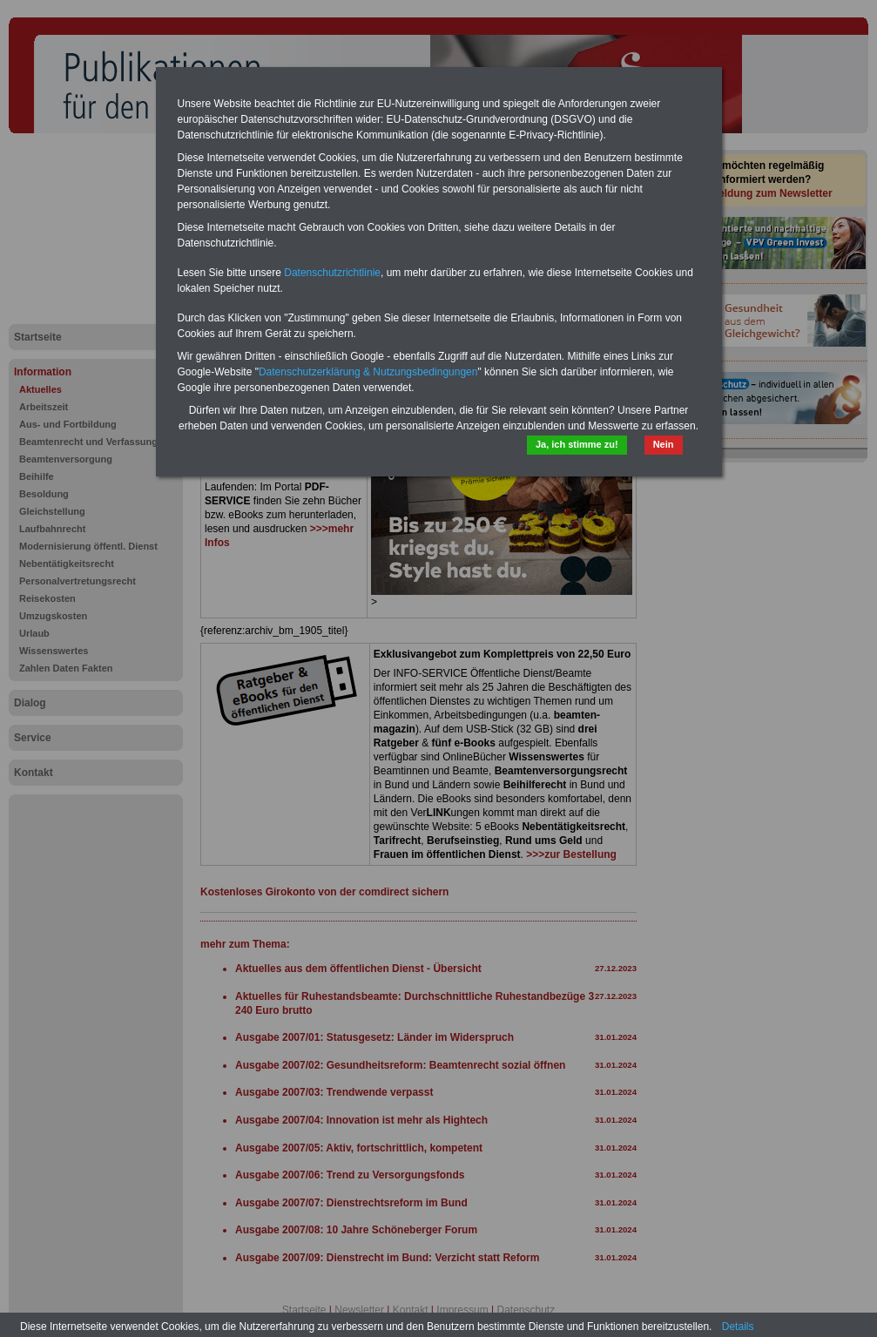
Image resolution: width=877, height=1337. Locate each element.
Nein (663, 444)
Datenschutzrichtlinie (332, 273)
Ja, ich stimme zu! (577, 444)
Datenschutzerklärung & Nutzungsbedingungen (368, 372)
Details (738, 1326)
